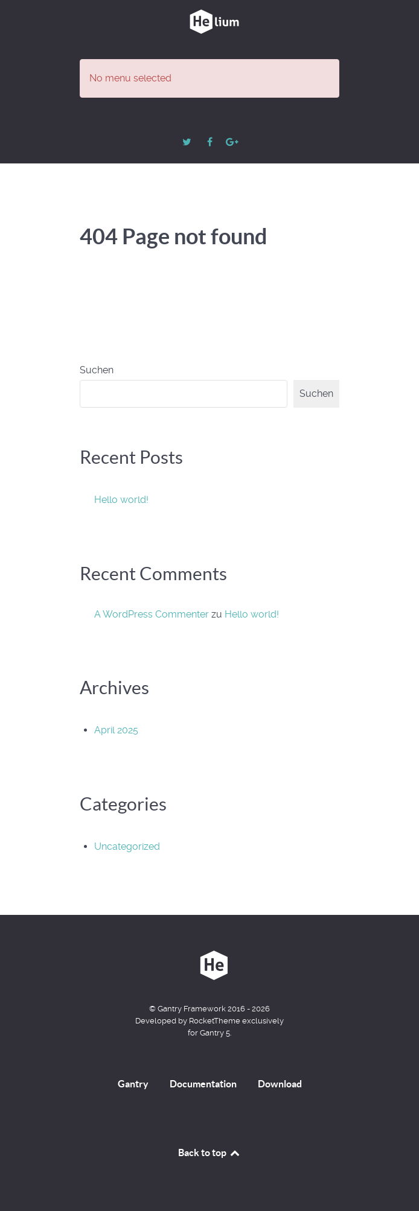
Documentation (203, 1083)
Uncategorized (127, 846)
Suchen (97, 370)
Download (280, 1083)
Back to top (209, 1152)
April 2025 (116, 730)
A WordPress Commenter (151, 614)
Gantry (133, 1083)
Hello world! (121, 499)
